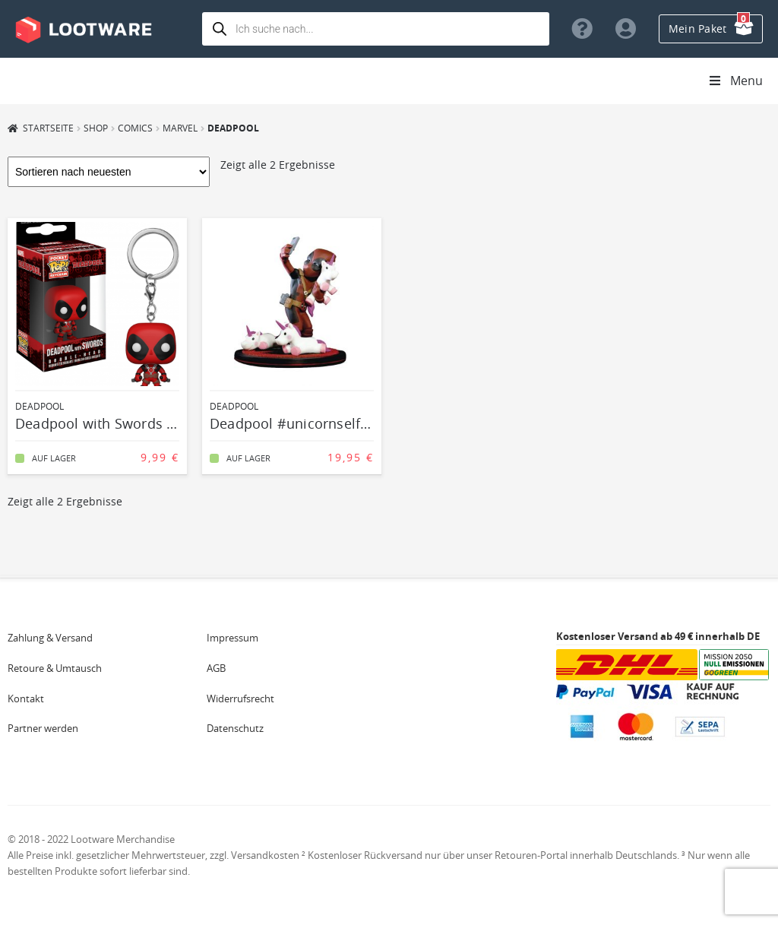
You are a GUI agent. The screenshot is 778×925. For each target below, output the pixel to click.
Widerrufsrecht (240, 698)
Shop (96, 128)
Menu (735, 80)
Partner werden (43, 728)
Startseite (48, 128)
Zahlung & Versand (50, 638)
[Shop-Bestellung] (109, 172)
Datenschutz (235, 728)
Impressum (232, 638)
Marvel (180, 128)
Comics (135, 128)
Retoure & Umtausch (55, 668)
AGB (216, 668)
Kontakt (26, 698)
